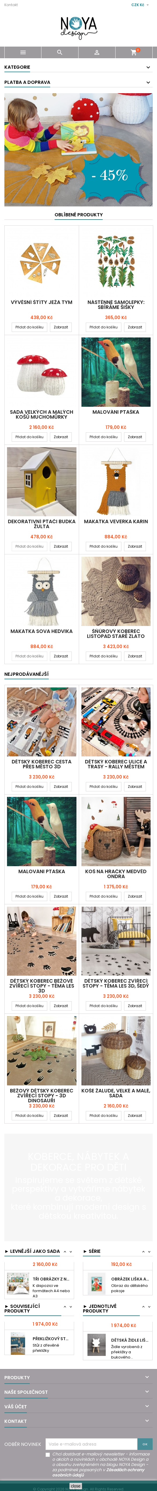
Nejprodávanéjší (26, 674)
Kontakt (11, 4)
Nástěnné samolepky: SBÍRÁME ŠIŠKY (116, 305)
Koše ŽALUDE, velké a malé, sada (115, 1093)
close (76, 1486)
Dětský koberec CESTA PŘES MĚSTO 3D (41, 764)
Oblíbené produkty (79, 214)
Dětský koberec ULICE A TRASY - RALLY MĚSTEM (116, 764)
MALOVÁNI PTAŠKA (116, 411)
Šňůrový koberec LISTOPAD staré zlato (116, 634)
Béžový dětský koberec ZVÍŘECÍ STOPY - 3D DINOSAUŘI (41, 1095)
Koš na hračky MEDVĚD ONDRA (115, 874)
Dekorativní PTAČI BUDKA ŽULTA (42, 524)
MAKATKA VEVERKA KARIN (116, 521)
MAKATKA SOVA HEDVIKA (42, 631)
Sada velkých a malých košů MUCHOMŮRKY (41, 414)
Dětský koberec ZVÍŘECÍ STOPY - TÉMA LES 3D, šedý (116, 983)
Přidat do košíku (29, 327)
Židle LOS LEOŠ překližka (130, 1327)
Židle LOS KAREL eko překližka (52, 1327)
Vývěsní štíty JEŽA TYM (41, 302)
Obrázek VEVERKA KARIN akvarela (130, 1271)
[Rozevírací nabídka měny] (140, 5)
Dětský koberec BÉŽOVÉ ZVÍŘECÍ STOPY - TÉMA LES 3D (41, 985)
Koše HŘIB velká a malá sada (52, 1271)
